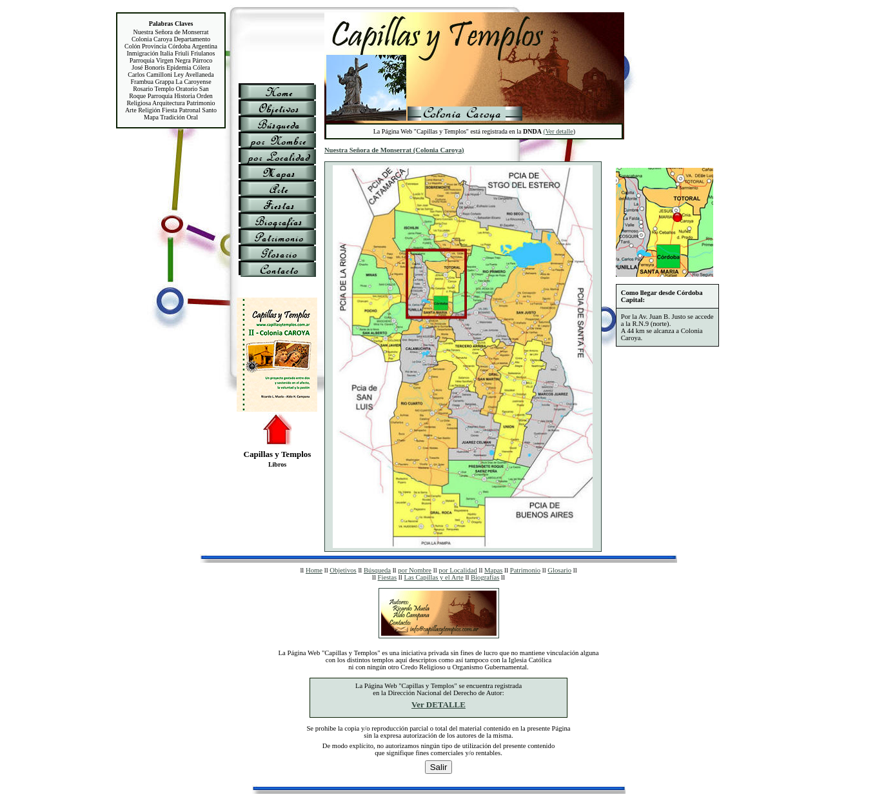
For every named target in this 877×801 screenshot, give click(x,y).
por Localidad (457, 570)
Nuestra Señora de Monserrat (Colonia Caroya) (394, 150)
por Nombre (414, 570)
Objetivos (343, 570)
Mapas (493, 570)
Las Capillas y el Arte (433, 577)
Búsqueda (377, 570)
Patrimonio (525, 570)
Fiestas (387, 577)
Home (314, 570)
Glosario (559, 570)
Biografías (485, 577)
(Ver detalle (558, 131)
